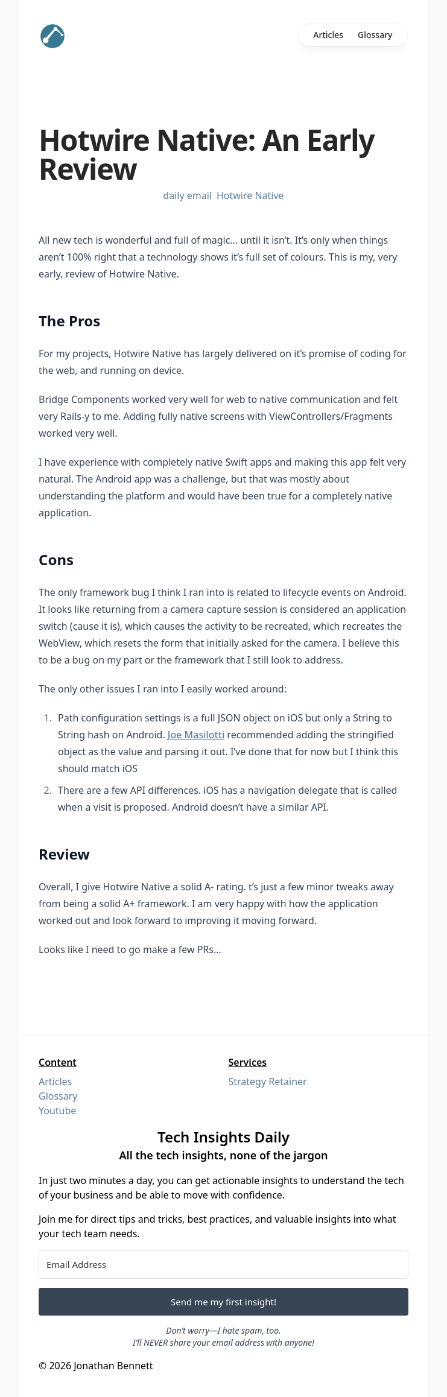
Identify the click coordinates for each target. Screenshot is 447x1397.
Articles (328, 34)
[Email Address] (223, 1264)
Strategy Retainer (268, 1081)
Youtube (57, 1110)
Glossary (375, 34)
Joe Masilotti (196, 734)
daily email (187, 195)
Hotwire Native (250, 195)
